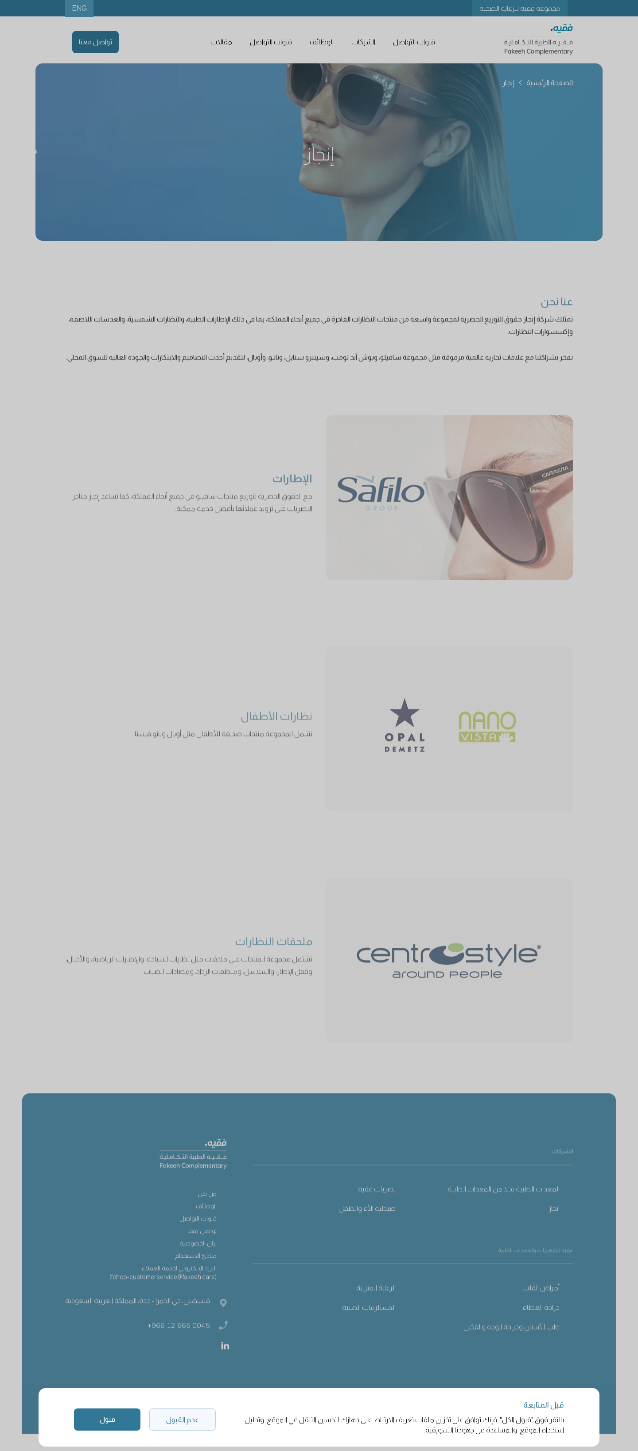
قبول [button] (107, 1419)
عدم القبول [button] (182, 1420)
